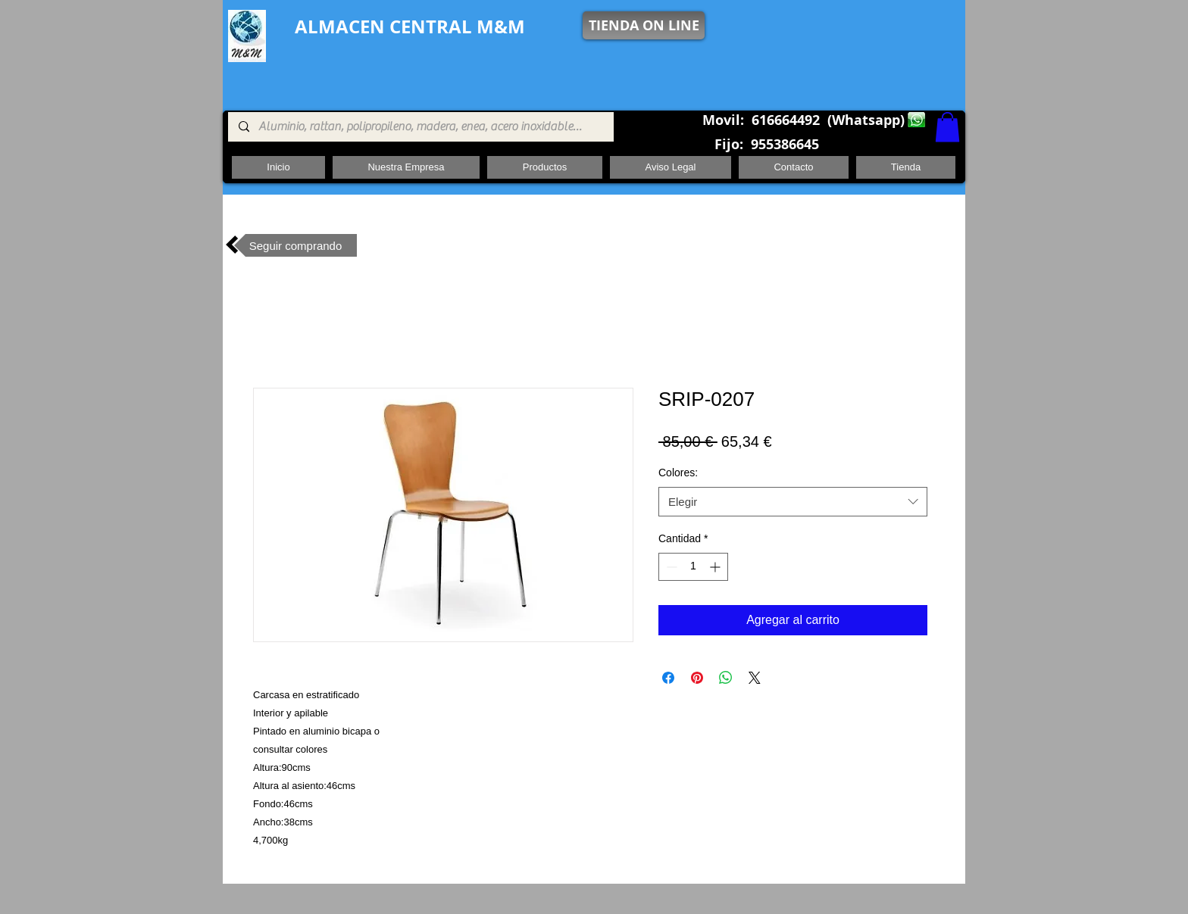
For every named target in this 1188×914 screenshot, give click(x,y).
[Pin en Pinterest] (697, 678)
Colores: (678, 472)
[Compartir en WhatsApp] (726, 678)
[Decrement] (670, 567)
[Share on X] (755, 678)
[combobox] (792, 501)
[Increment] (716, 567)
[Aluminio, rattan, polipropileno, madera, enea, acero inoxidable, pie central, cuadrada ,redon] (420, 127)
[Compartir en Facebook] (668, 678)
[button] (947, 127)
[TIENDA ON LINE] (644, 25)
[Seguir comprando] (295, 245)
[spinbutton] (693, 567)
